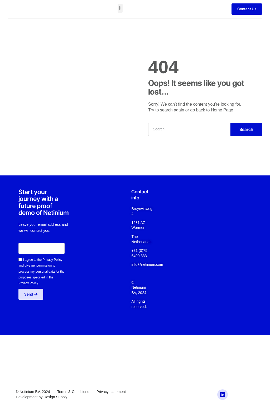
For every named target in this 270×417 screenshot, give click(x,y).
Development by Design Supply (41, 397)
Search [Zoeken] (246, 129)
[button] (120, 8)
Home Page (222, 110)
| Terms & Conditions (72, 392)
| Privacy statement (110, 392)
